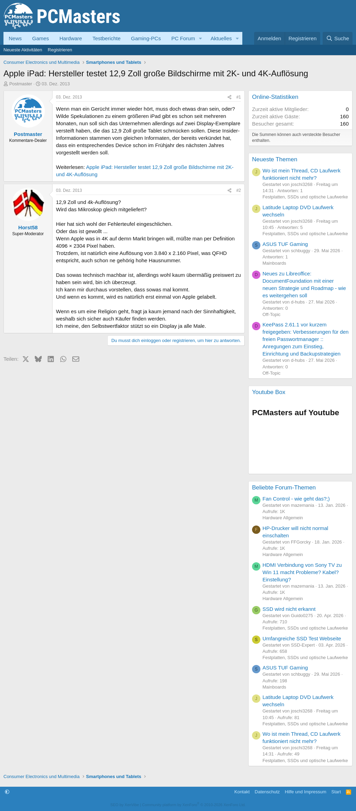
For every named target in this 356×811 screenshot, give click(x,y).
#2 (238, 190)
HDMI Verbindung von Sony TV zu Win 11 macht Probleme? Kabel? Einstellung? (302, 572)
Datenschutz (267, 791)
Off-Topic (271, 314)
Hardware (70, 38)
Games (40, 38)
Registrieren (60, 49)
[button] (200, 38)
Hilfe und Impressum (305, 791)
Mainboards (274, 263)
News (15, 38)
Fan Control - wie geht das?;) (296, 499)
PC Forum (183, 38)
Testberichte (106, 38)
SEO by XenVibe (124, 805)
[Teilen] (229, 97)
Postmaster (20, 83)
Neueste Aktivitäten (22, 49)
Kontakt (242, 791)
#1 (238, 97)
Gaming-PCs (146, 38)
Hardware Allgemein (282, 517)
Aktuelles (221, 38)
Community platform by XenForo (194, 805)
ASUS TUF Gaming (285, 244)
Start (336, 791)
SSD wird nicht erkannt (289, 609)
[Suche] (338, 38)
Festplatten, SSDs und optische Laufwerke (305, 196)
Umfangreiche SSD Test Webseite (301, 638)
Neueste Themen (274, 159)
